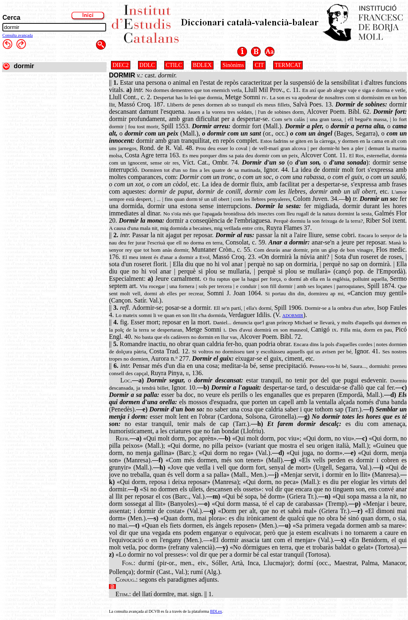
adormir (292, 314)
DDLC (147, 65)
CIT (259, 65)
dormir (24, 66)
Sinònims (233, 65)
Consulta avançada (17, 35)
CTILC (174, 65)
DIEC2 (121, 65)
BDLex (216, 611)
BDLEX (202, 65)
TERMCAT (288, 65)
